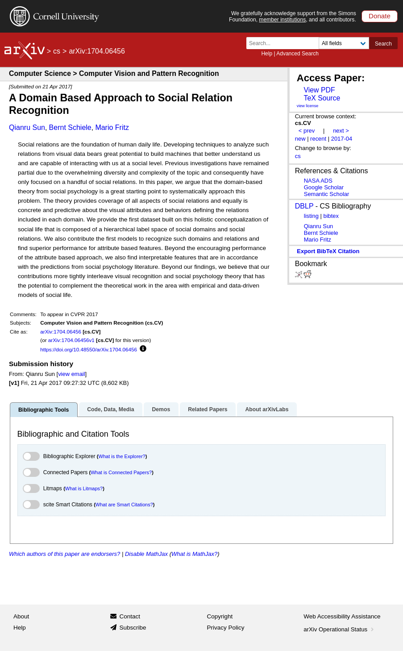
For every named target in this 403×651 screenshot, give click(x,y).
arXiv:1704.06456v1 (71, 340)
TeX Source (321, 98)
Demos (161, 409)
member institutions (282, 20)
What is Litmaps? (84, 488)
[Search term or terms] (285, 43)
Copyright (220, 616)
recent (318, 138)
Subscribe (132, 627)
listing (311, 216)
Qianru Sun (27, 127)
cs (56, 51)
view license (308, 106)
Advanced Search (297, 53)
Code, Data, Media (110, 409)
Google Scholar (324, 187)
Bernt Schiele (70, 127)
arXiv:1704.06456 (60, 331)
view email (71, 374)
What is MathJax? (194, 554)
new (300, 138)
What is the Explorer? (122, 456)
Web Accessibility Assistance (341, 616)
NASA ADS (318, 180)
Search (383, 44)
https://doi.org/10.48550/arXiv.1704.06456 (88, 349)
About (21, 616)
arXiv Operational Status (339, 629)
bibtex (331, 216)
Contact (129, 616)
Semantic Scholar (326, 194)
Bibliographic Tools (43, 410)
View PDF (319, 90)
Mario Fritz (112, 127)
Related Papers (207, 409)
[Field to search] (344, 43)
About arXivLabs (266, 409)
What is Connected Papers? (121, 472)
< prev (307, 130)
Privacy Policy (226, 627)
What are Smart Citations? (124, 504)
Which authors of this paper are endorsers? (64, 554)
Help (266, 53)
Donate (380, 16)
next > (341, 130)
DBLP (304, 206)
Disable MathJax (146, 554)
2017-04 (342, 138)
